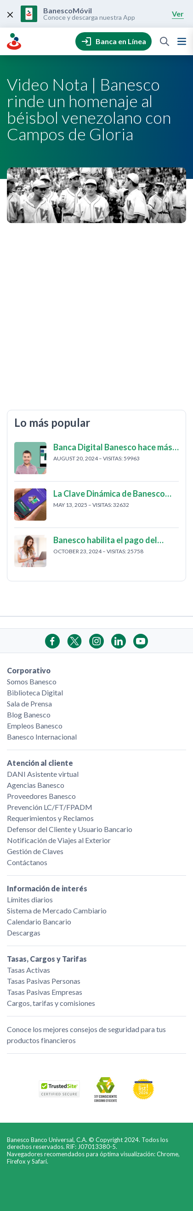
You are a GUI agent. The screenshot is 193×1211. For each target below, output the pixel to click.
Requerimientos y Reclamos (50, 818)
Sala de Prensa (29, 703)
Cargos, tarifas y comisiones (51, 1003)
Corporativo (29, 670)
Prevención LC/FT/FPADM (49, 807)
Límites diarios (30, 899)
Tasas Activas (28, 969)
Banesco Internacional (42, 736)
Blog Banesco (29, 714)
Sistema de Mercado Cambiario (57, 910)
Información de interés (47, 888)
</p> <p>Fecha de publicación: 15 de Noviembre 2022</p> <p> (96, 315)
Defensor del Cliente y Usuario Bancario (69, 829)
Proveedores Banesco (41, 796)
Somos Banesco (32, 681)
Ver (178, 13)
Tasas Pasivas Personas (43, 980)
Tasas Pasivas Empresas (44, 991)
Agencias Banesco (35, 785)
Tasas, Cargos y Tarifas (47, 958)
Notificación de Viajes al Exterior (59, 840)
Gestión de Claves (35, 851)
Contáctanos (27, 862)
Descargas (23, 932)
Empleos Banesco (34, 725)
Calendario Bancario (39, 921)
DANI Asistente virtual (43, 773)
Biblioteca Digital (35, 692)
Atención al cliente (40, 762)
